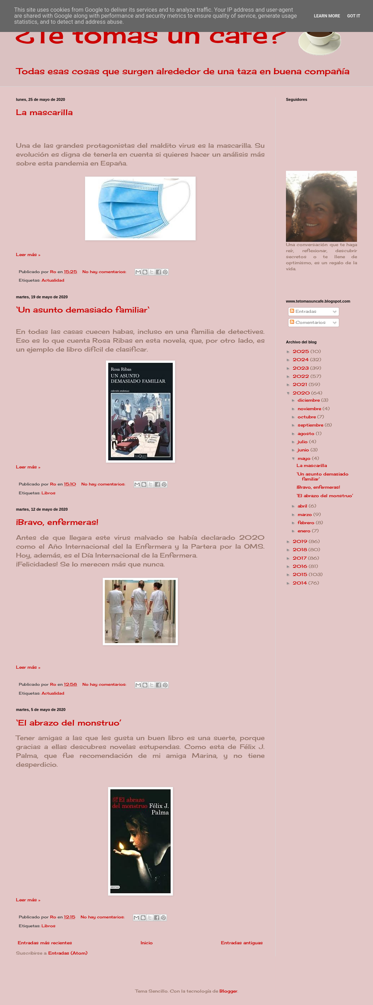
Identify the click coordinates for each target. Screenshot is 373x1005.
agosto (307, 433)
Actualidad (53, 280)
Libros (48, 492)
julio (303, 441)
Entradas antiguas (242, 942)
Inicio (147, 942)
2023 (301, 368)
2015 (301, 574)
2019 (301, 541)
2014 (300, 583)
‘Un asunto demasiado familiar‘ (83, 309)
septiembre (311, 425)
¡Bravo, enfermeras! (57, 522)
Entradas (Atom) (67, 953)
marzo (305, 514)
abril (303, 506)
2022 (301, 376)
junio (304, 449)
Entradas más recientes (45, 942)
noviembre (310, 408)
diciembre (309, 400)
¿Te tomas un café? (151, 34)
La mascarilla (44, 112)
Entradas (303, 311)
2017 (300, 558)
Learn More (327, 15)
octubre (307, 416)
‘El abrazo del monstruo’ (68, 722)
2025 (301, 351)
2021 (301, 384)
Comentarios (308, 322)
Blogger (228, 991)
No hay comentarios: (105, 271)
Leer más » (28, 254)
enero (305, 530)
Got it (353, 15)
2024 (301, 359)
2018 (300, 549)
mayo (305, 458)
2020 (302, 393)
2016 (301, 566)
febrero (307, 522)
